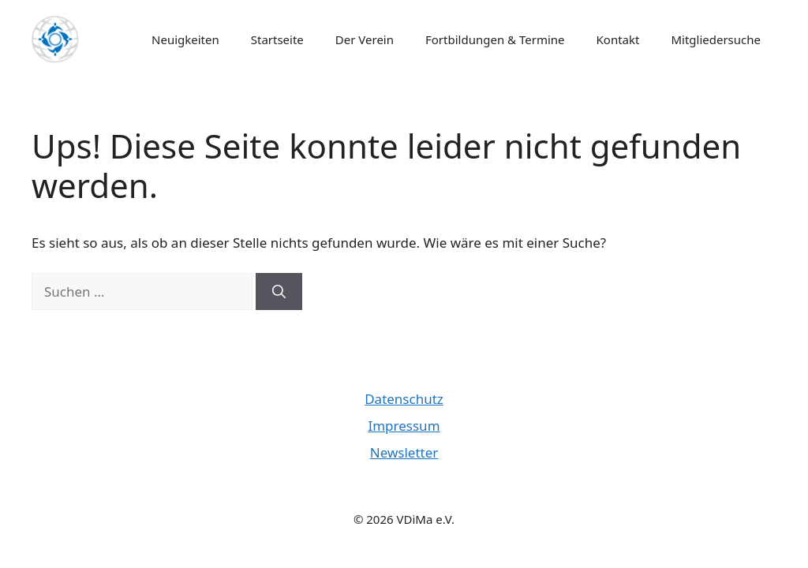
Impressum (404, 426)
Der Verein (364, 39)
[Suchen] (279, 292)
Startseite (277, 39)
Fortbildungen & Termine (495, 39)
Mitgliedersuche (716, 39)
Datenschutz (404, 399)
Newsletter (404, 452)
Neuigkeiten (185, 39)
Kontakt (618, 39)
